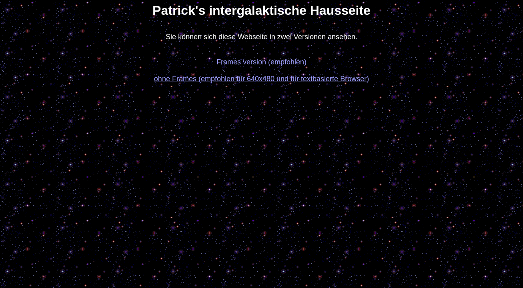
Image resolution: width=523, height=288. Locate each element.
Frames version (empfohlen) (261, 62)
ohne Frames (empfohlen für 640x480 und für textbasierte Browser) (261, 79)
